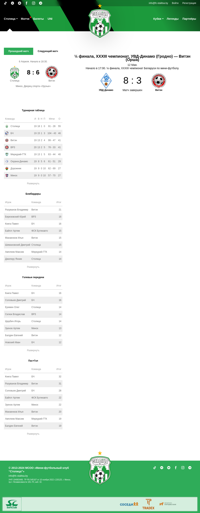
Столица (9, 18)
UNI (50, 18)
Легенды (173, 18)
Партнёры (189, 18)
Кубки (157, 18)
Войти (175, 3)
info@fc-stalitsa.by (158, 3)
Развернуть (33, 183)
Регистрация (189, 3)
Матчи (25, 18)
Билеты (38, 18)
